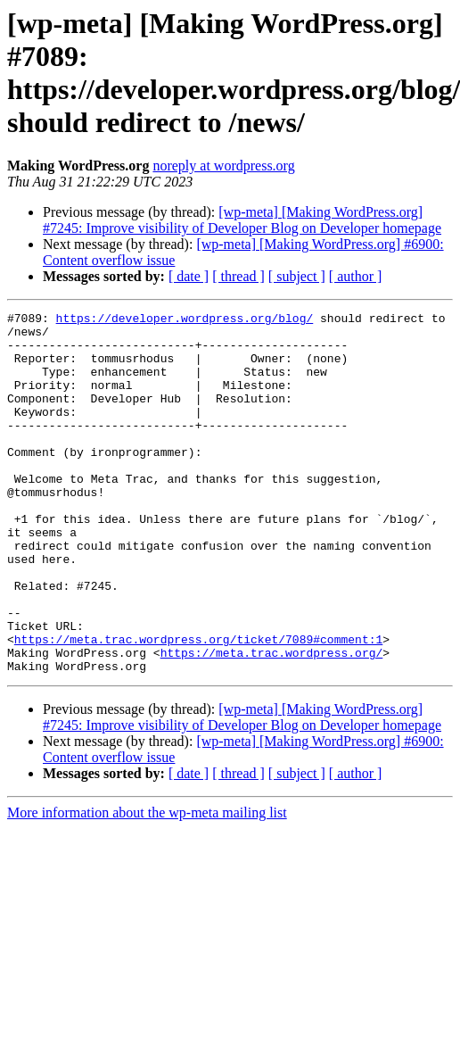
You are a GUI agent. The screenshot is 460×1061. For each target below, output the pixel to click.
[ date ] (188, 276)
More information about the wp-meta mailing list (147, 884)
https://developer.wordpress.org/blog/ (185, 320)
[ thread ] (238, 276)
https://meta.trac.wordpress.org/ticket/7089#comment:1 (198, 706)
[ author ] (355, 276)
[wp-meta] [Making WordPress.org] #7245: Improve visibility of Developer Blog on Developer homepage (242, 220)
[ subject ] (296, 276)
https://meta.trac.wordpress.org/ (271, 722)
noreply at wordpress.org (223, 165)
